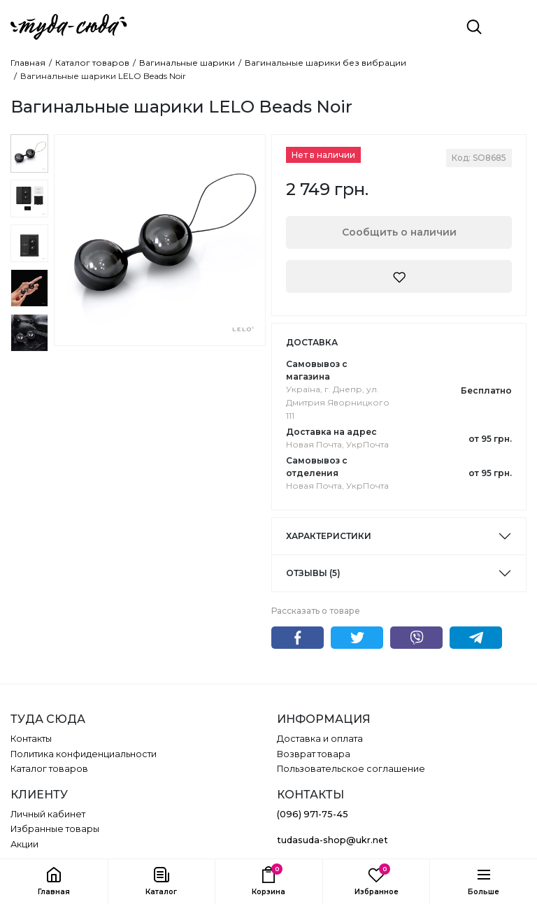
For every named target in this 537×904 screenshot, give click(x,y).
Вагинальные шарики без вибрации (325, 63)
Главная (27, 63)
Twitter (357, 637)
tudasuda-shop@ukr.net (332, 840)
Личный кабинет (47, 814)
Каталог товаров (92, 63)
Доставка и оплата (320, 738)
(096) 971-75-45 (312, 814)
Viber (416, 637)
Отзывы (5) (313, 573)
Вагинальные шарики (187, 63)
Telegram (476, 637)
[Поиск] (474, 26)
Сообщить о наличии (399, 232)
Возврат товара (313, 754)
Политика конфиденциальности (83, 754)
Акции (24, 844)
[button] (161, 881)
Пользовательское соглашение (351, 768)
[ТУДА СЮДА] (68, 27)
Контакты (31, 738)
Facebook (297, 637)
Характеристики (328, 536)
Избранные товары (54, 829)
